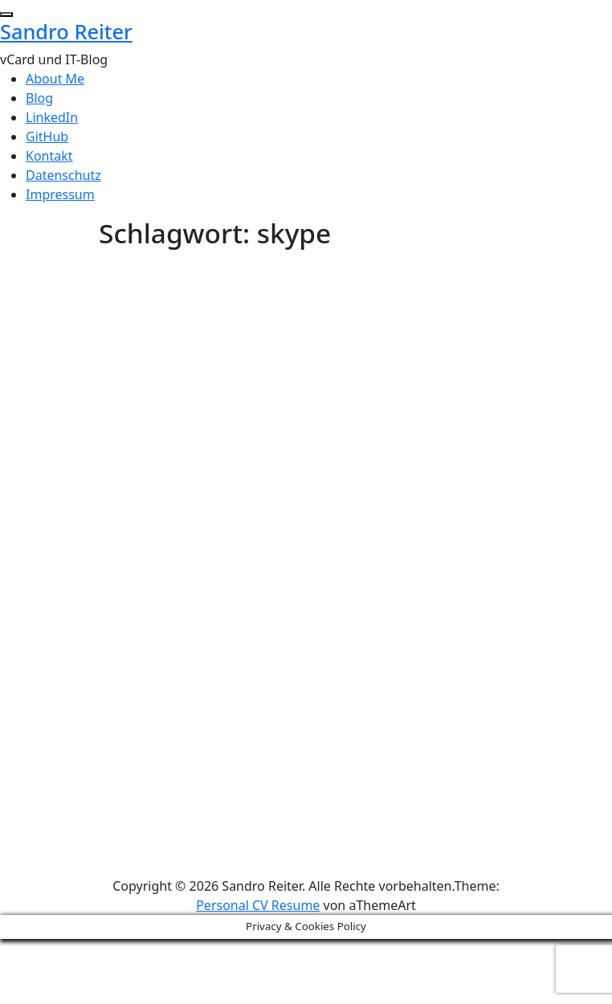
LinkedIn (52, 117)
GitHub (47, 136)
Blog (39, 98)
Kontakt (49, 156)
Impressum (60, 194)
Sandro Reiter (66, 31)
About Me (55, 79)
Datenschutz (63, 175)
